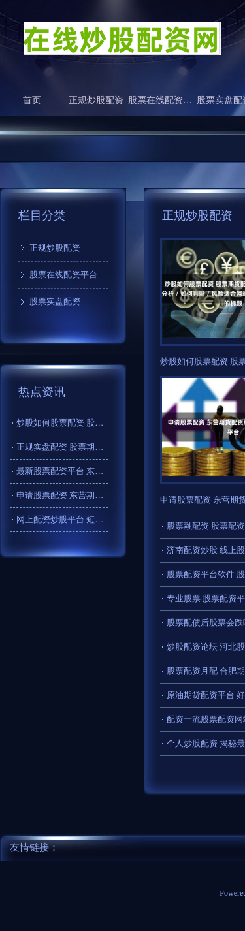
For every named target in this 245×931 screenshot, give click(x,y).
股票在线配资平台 (160, 100)
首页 (32, 100)
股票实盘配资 (54, 301)
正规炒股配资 (96, 100)
